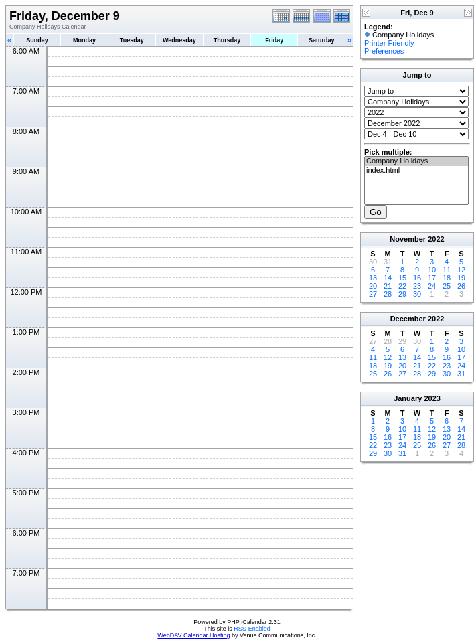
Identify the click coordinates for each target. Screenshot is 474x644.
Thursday (227, 40)
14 (388, 278)
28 (388, 294)
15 (402, 278)
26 (461, 286)
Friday (274, 40)
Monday (84, 40)
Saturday (322, 40)
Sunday (37, 40)
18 (447, 278)
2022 (436, 239)
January (408, 398)
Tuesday (132, 40)
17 (432, 278)
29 (402, 294)
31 (461, 374)
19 (461, 278)
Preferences (384, 51)
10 (432, 270)
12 (461, 270)
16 (417, 278)
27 (373, 294)
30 (417, 294)
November (408, 239)
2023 (432, 398)
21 (388, 286)
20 (373, 286)
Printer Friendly (389, 43)
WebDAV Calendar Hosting (193, 635)
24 (432, 286)
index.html (416, 170)
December (408, 319)
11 (447, 270)
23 (417, 286)
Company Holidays (416, 161)
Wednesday (179, 40)
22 (402, 286)
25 (447, 286)
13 (373, 278)
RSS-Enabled (252, 628)
